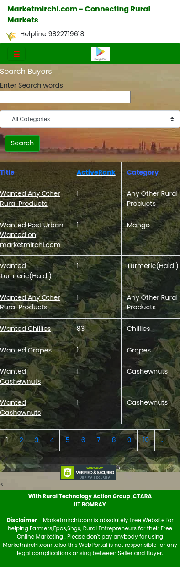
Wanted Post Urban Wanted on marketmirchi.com (32, 234)
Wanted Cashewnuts (20, 376)
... (162, 440)
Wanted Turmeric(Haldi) (26, 271)
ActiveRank (96, 172)
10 (146, 440)
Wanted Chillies (25, 328)
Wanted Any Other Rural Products (30, 198)
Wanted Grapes (26, 350)
